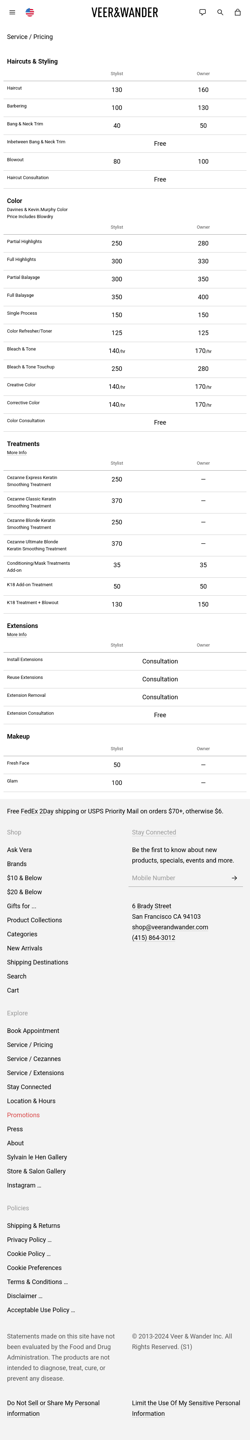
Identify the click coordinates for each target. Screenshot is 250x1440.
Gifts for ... (22, 906)
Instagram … (24, 1185)
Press (15, 1129)
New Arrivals (24, 948)
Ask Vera (19, 849)
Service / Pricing (30, 1044)
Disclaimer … (24, 1296)
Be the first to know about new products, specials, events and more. (183, 855)
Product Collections (34, 920)
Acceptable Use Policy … (41, 1310)
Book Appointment (33, 1030)
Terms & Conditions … (37, 1281)
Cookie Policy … (29, 1253)
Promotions (23, 1115)
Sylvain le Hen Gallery (37, 1157)
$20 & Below (24, 892)
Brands (17, 864)
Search (16, 976)
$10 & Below (24, 878)
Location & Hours (31, 1101)
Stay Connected (29, 1087)
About (15, 1143)
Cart (13, 990)
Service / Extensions (35, 1072)
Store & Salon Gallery (36, 1171)
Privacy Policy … (29, 1239)
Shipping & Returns (33, 1225)
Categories (22, 934)
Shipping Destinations (37, 962)
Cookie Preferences (34, 1267)
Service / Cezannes (34, 1058)
